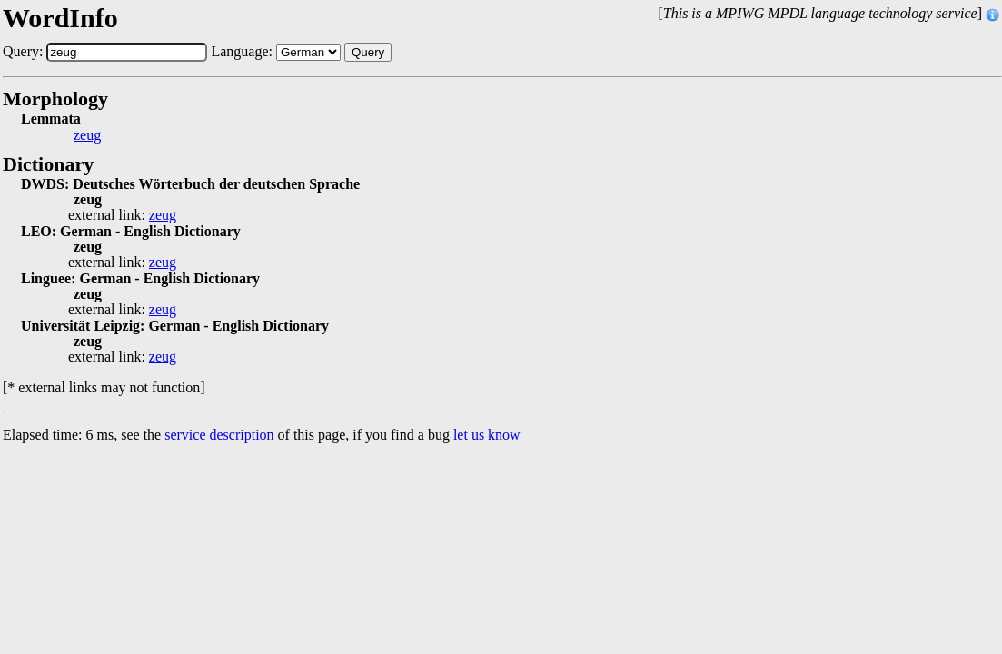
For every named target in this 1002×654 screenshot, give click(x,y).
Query (368, 52)
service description (218, 434)
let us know (487, 434)
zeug (87, 135)
